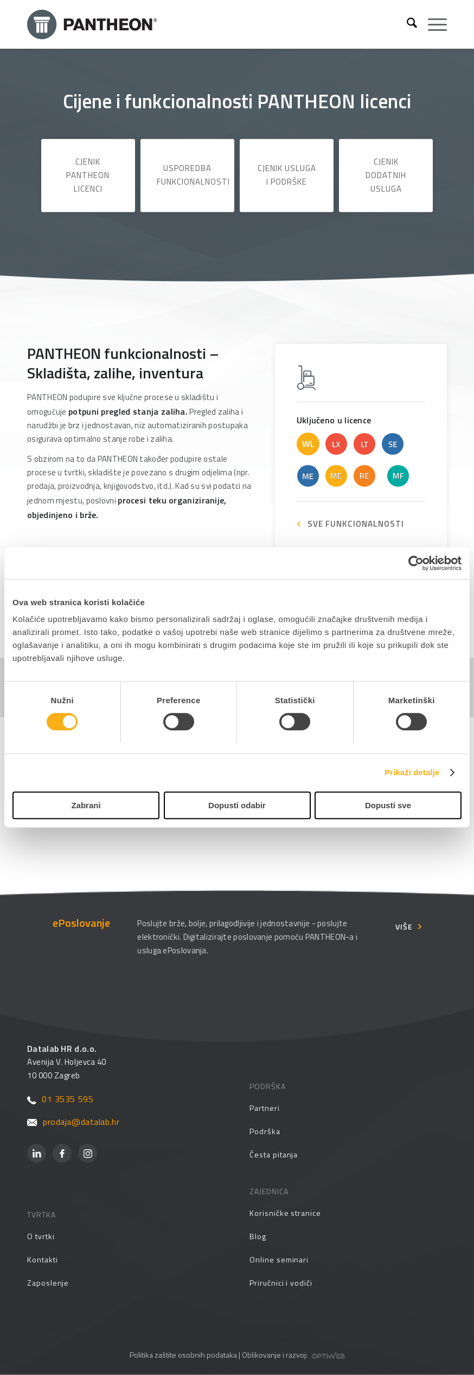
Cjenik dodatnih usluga (386, 175)
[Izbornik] (432, 24)
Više (404, 926)
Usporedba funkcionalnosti (193, 175)
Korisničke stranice (285, 1213)
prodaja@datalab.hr (73, 1121)
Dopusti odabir (237, 805)
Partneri (264, 1108)
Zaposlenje (48, 1282)
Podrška (264, 1131)
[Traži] (406, 24)
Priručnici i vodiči (280, 1282)
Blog (257, 1236)
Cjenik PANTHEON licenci (88, 175)
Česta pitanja (273, 1154)
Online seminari (279, 1259)
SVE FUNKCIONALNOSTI (356, 523)
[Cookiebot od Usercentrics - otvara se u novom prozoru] (414, 563)
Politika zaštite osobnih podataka (183, 1354)
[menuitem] (406, 24)
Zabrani (85, 805)
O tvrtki (40, 1236)
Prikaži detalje (412, 772)
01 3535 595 (60, 1098)
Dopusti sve (388, 805)
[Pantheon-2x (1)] (212, 24)
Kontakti (42, 1259)
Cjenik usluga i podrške (287, 175)
